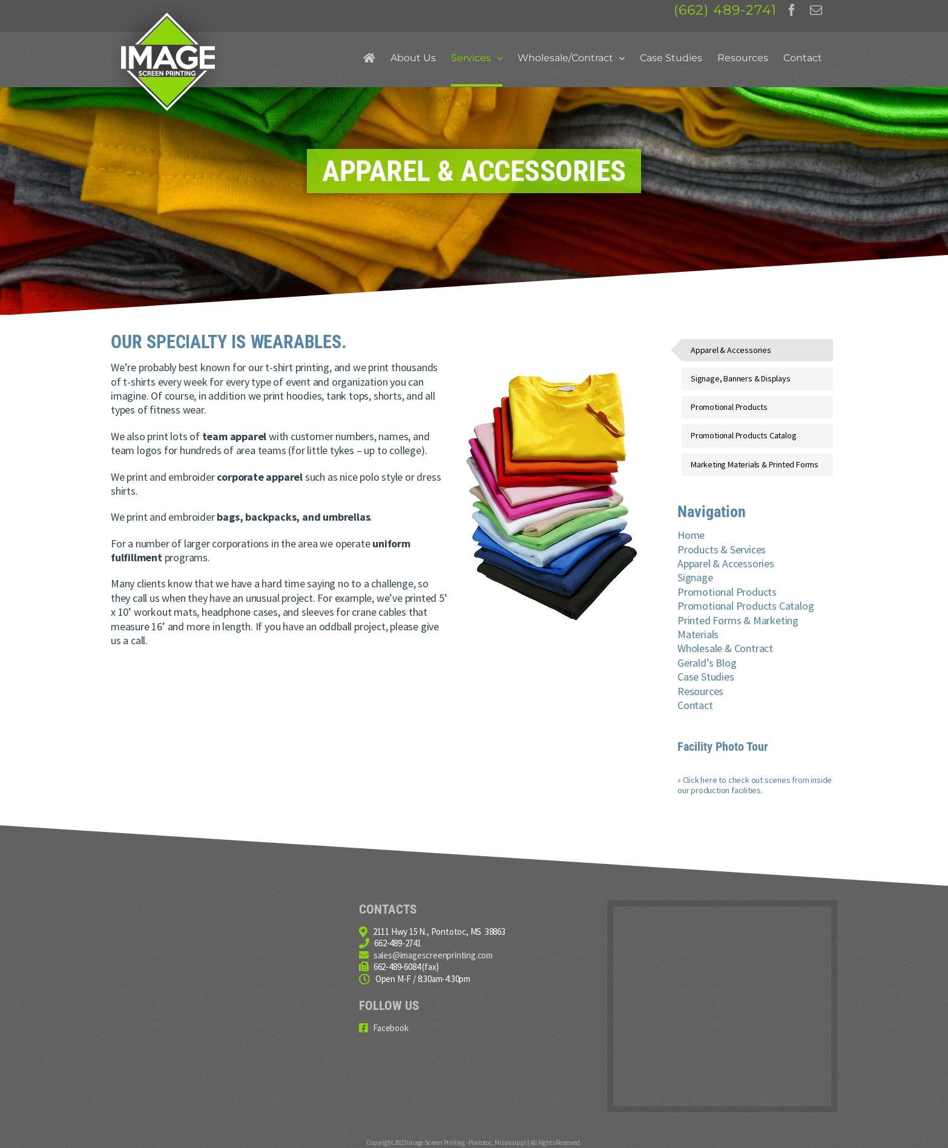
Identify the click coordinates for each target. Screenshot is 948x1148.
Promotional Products (729, 406)
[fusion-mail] (816, 10)
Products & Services (721, 549)
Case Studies (705, 677)
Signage (695, 577)
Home (691, 535)
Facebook (390, 1028)
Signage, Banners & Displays (741, 378)
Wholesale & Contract (725, 648)
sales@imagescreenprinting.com (433, 955)
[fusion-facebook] (792, 10)
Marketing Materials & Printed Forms (754, 464)
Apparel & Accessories (731, 350)
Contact (695, 705)
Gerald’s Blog (706, 663)
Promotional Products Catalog (743, 435)
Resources (700, 691)
